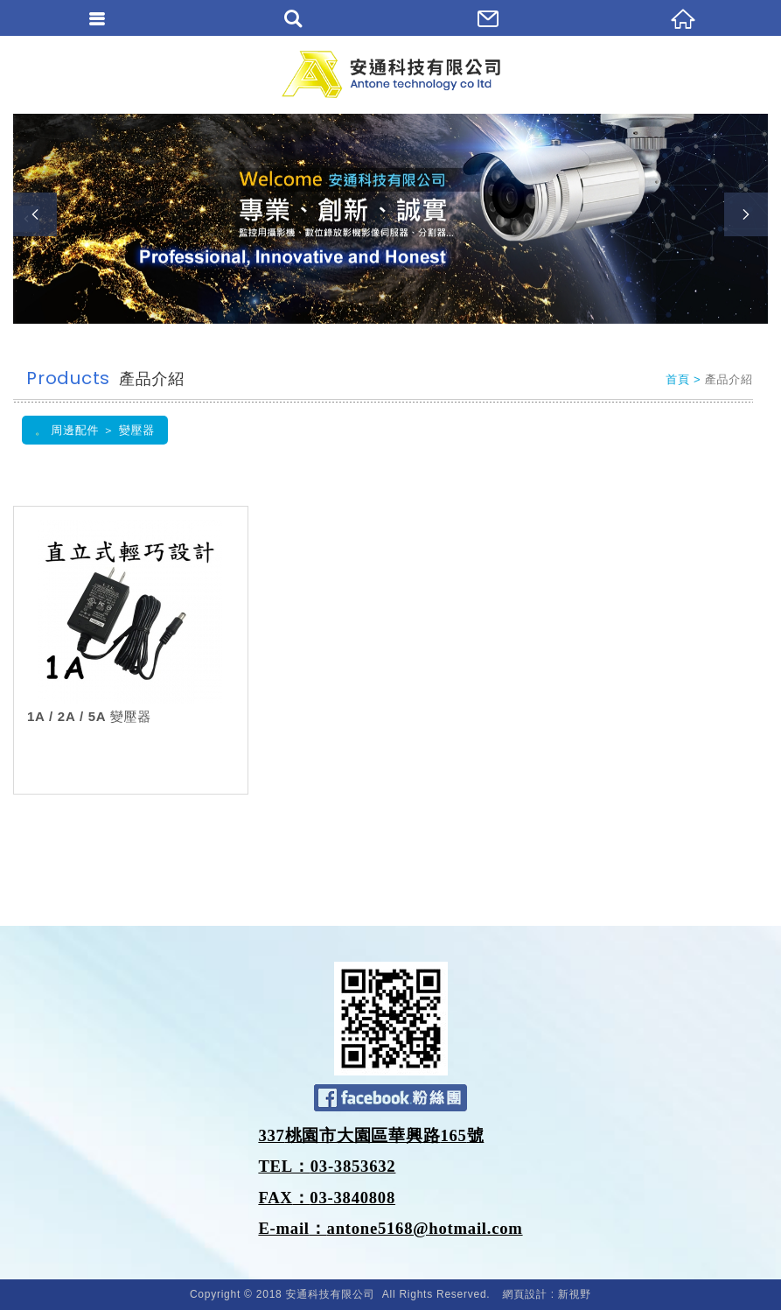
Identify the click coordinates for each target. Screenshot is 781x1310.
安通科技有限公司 (391, 74)
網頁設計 (525, 1294)
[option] (390, 219)
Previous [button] (35, 214)
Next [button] (746, 214)
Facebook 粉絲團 (390, 1097)
